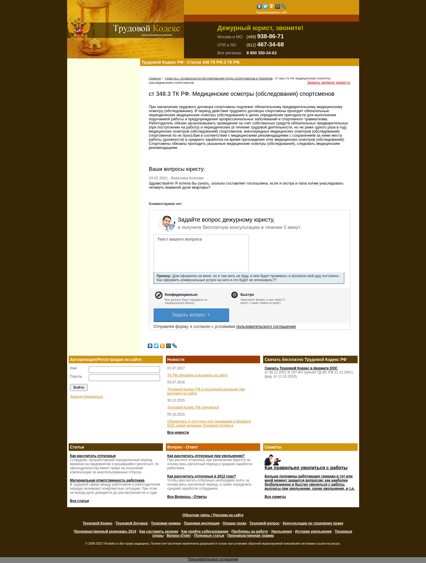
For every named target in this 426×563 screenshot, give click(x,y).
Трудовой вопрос (264, 523)
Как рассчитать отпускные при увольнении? (206, 456)
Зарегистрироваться (86, 397)
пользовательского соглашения (266, 326)
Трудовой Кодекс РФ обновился (193, 407)
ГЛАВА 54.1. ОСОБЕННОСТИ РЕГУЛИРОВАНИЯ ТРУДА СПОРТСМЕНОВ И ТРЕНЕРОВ (219, 78)
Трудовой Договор (132, 523)
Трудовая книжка (165, 523)
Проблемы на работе (250, 531)
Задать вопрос (191, 315)
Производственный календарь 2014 (105, 531)
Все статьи (79, 501)
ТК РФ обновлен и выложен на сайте (197, 375)
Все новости (178, 432)
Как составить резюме (158, 531)
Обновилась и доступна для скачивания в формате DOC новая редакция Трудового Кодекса (209, 423)
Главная (155, 78)
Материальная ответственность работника (107, 480)
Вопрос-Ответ (179, 536)
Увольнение (281, 531)
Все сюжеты (275, 497)
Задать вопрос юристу (328, 83)
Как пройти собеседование (204, 531)
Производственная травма (250, 536)
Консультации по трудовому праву (313, 523)
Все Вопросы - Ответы (187, 497)
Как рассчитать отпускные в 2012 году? (201, 476)
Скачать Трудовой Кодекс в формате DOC (301, 368)
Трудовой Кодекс (97, 523)
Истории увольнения (313, 531)
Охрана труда (234, 523)
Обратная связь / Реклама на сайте (213, 515)
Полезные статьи (209, 536)
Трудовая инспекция (202, 523)
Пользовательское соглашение (213, 559)
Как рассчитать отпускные (93, 456)
